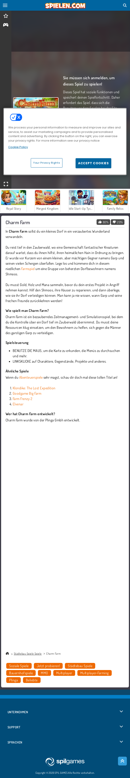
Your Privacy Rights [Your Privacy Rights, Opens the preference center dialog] (46, 162)
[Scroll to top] (122, 761)
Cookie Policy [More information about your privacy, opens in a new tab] (18, 147)
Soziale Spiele (19, 666)
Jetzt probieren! (48, 666)
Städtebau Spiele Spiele (28, 653)
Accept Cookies (93, 163)
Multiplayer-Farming (94, 673)
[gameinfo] (6, 25)
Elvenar (18, 404)
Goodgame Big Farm (27, 393)
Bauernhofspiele (21, 673)
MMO (44, 673)
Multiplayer (64, 673)
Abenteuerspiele (31, 377)
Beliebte (32, 680)
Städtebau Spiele (80, 666)
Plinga (13, 680)
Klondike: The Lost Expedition (34, 388)
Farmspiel (28, 268)
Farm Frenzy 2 (22, 398)
